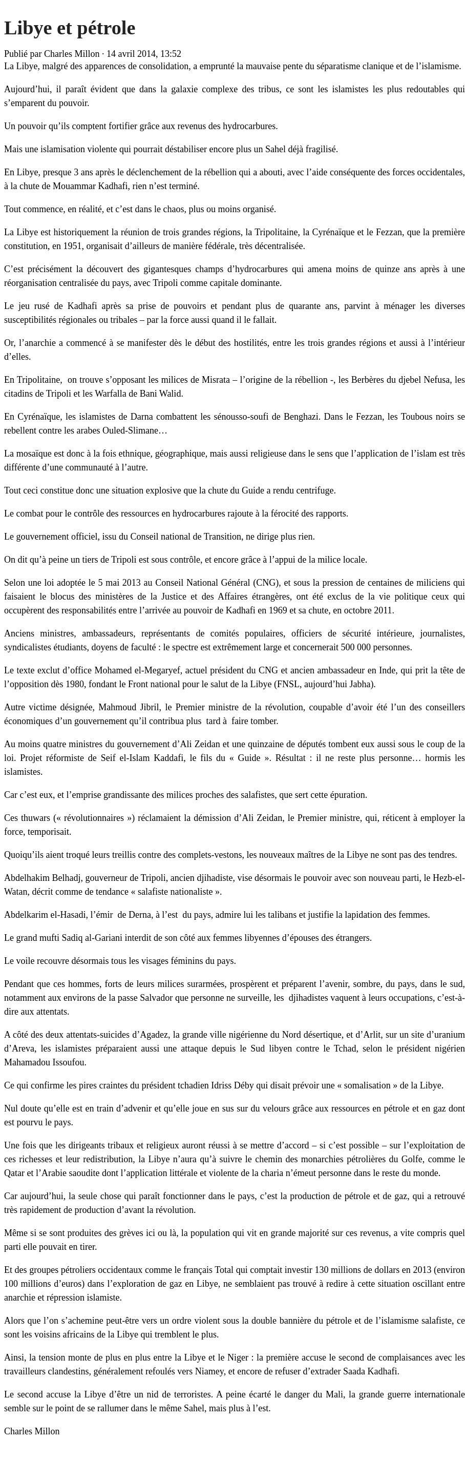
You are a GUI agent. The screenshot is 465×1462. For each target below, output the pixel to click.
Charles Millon (72, 54)
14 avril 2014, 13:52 (144, 54)
